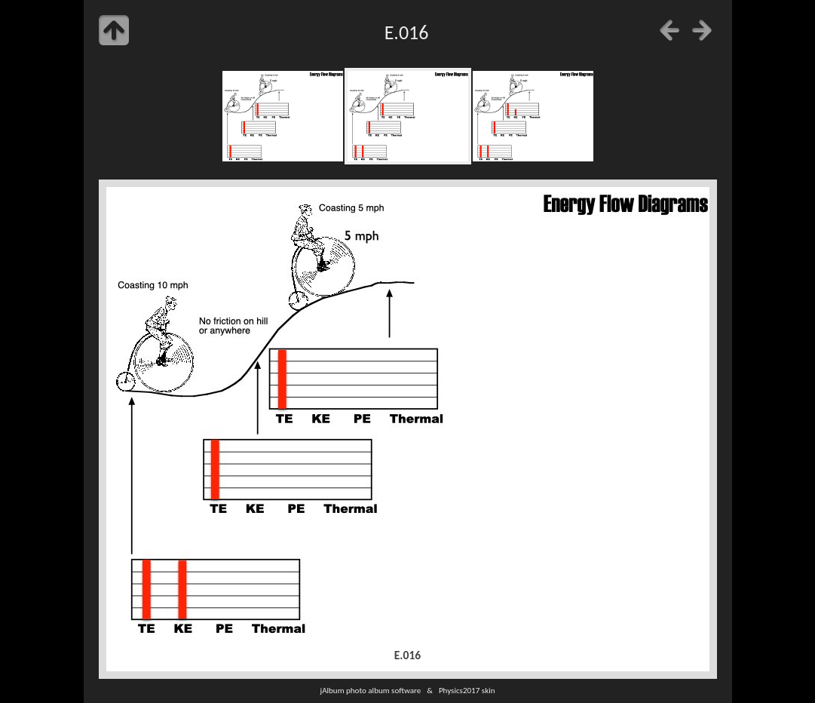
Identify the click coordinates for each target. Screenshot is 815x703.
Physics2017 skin (467, 690)
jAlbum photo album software (370, 690)
